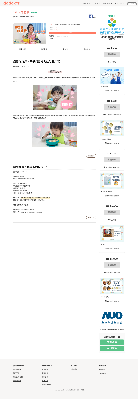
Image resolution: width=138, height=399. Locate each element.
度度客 (15, 3)
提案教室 (45, 373)
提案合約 (45, 377)
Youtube (102, 369)
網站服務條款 (18, 377)
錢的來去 (87, 49)
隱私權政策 (17, 381)
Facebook (102, 373)
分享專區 (96, 3)
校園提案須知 (46, 385)
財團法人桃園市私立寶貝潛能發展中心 (112, 38)
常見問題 (45, 369)
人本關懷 (34, 12)
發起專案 (107, 3)
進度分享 (44, 49)
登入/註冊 (119, 3)
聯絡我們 (73, 369)
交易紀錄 (112, 348)
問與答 (65, 49)
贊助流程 (45, 381)
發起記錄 (112, 342)
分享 (92, 18)
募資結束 (112, 54)
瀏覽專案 (86, 3)
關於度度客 (17, 369)
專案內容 (22, 49)
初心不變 (16, 373)
